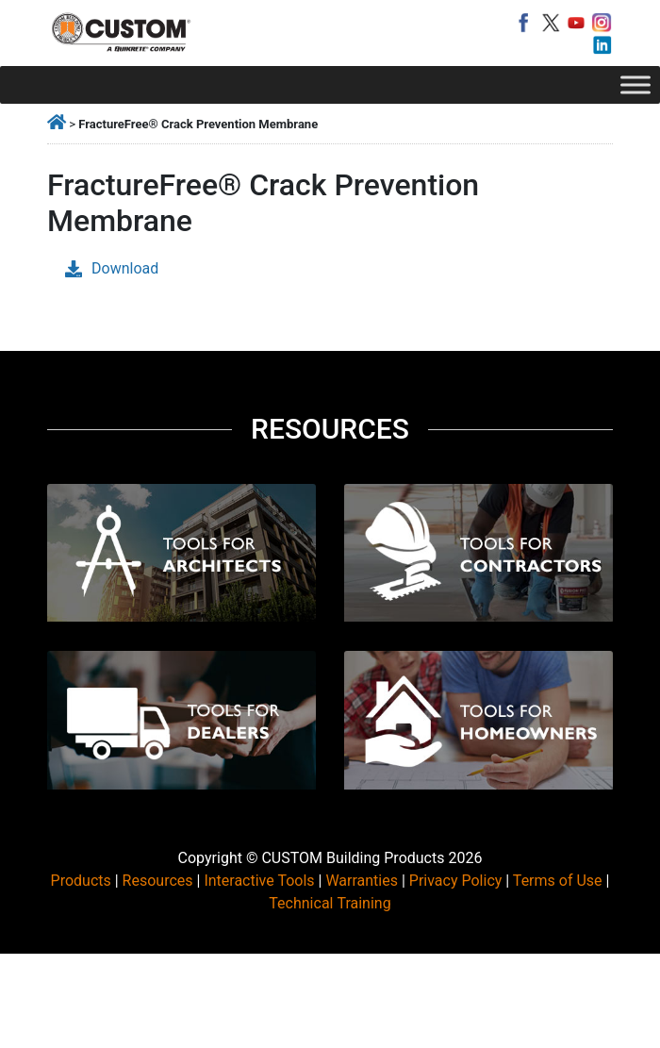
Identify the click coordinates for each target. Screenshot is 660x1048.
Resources (158, 881)
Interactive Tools (259, 881)
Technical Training (329, 903)
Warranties (361, 881)
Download (111, 268)
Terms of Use (557, 881)
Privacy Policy (456, 881)
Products (81, 881)
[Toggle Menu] (635, 84)
